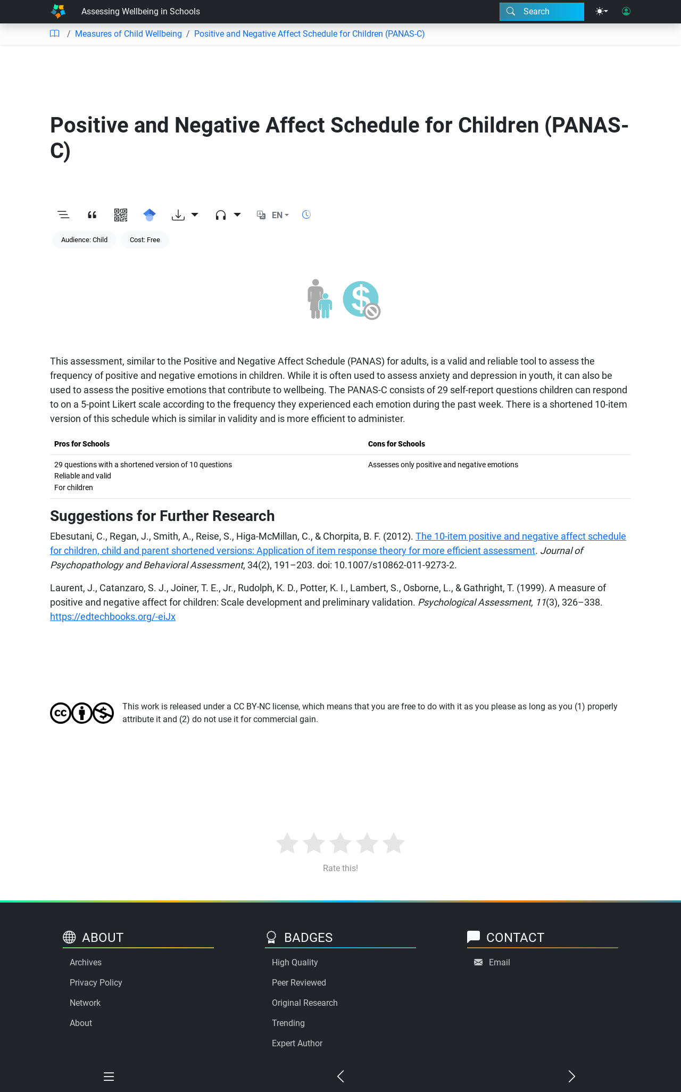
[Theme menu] (601, 12)
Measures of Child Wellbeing (128, 34)
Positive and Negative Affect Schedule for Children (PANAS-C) (309, 34)
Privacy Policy (96, 983)
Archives (86, 962)
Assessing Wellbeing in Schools (140, 11)
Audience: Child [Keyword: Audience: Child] (84, 240)
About (81, 1023)
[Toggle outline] (63, 215)
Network (85, 1003)
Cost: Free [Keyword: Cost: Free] (145, 240)
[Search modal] (542, 12)
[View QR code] (120, 215)
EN (277, 215)
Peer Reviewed (299, 983)
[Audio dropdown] (227, 215)
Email (499, 962)
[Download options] (185, 215)
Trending (288, 1023)
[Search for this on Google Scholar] (149, 215)
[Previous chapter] (340, 1077)
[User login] (626, 12)
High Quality (295, 962)
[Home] (58, 11)
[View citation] (92, 215)
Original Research (305, 1003)
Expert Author (297, 1043)
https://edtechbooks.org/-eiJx (113, 616)
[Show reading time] (306, 214)
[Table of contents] (54, 34)
